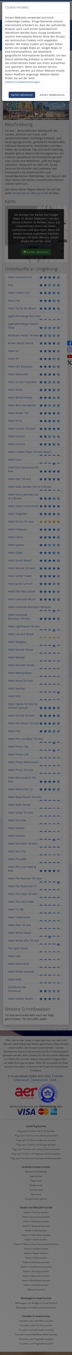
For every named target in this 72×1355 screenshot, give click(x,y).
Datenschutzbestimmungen (22, 82)
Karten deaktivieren (52, 95)
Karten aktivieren (22, 95)
